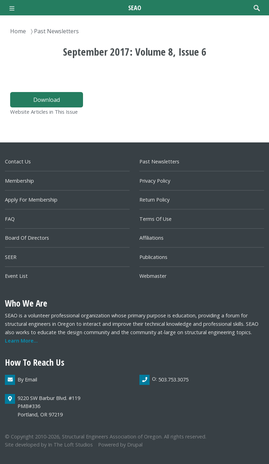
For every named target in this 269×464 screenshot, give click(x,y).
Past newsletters (159, 161)
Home (18, 31)
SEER (10, 257)
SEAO (134, 7)
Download (46, 100)
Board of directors (27, 237)
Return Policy (154, 199)
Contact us (18, 161)
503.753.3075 (173, 379)
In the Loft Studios (70, 444)
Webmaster (152, 276)
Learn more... (21, 340)
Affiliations (151, 237)
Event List (16, 276)
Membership (19, 180)
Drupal (135, 444)
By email (27, 379)
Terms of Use (155, 219)
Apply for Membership (31, 199)
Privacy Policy (154, 180)
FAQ (10, 219)
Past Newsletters (56, 31)
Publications (153, 257)
